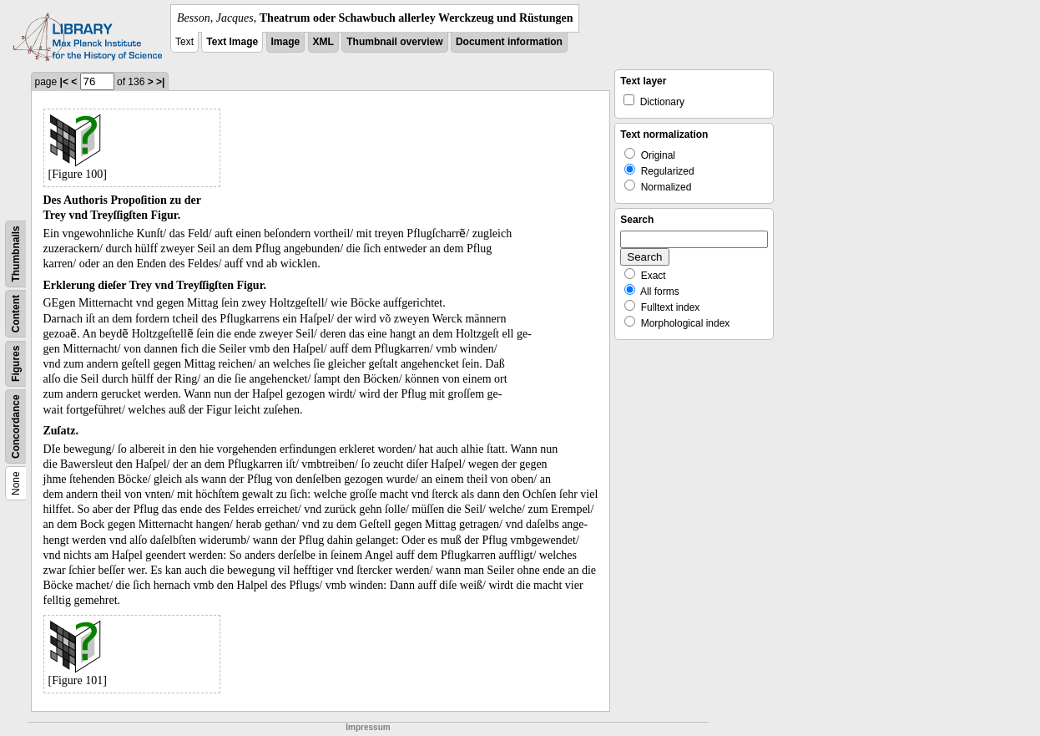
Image (285, 42)
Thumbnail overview (394, 42)
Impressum (368, 727)
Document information (509, 42)
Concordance (16, 426)
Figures (16, 364)
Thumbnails (16, 254)
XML (323, 42)
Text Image (232, 42)
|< (64, 82)
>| (160, 82)
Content (16, 313)
